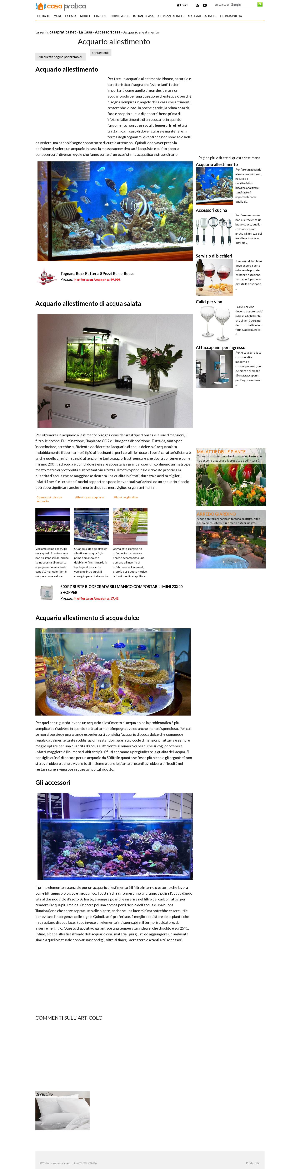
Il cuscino (44, 1094)
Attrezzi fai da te (171, 16)
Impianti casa (143, 16)
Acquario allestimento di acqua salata (88, 303)
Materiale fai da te (202, 16)
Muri (57, 16)
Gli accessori (53, 782)
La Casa (70, 16)
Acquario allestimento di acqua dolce (87, 617)
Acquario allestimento (66, 69)
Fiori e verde (119, 16)
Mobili (85, 16)
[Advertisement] (84, 26)
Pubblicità (252, 1163)
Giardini (100, 16)
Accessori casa (107, 32)
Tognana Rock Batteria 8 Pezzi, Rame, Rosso (97, 273)
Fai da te (43, 16)
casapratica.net (62, 32)
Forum (182, 5)
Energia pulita (231, 16)
